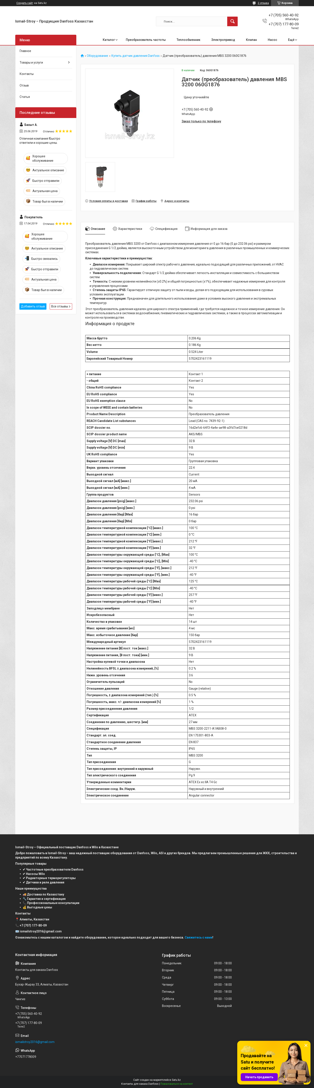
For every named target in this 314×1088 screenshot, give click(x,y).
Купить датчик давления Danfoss (135, 55)
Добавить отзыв (33, 306)
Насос (272, 40)
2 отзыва (263, 3)
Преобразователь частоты (146, 40)
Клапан (251, 40)
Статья (25, 97)
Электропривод (223, 40)
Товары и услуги (31, 62)
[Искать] (232, 21)
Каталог (109, 40)
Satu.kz (176, 1079)
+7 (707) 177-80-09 (33, 925)
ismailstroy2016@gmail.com (35, 1042)
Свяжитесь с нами (198, 937)
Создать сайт (24, 3)
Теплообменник (188, 40)
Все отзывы (59, 306)
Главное (25, 51)
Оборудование (97, 55)
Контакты (27, 74)
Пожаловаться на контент (176, 1083)
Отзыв (24, 85)
